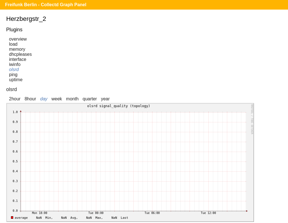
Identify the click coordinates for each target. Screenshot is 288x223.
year (105, 98)
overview (18, 39)
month (72, 98)
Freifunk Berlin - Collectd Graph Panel (45, 4)
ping (13, 74)
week (56, 98)
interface (17, 59)
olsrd (14, 69)
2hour (15, 98)
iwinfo (15, 64)
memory (17, 49)
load (13, 44)
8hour (30, 98)
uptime (15, 79)
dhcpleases (20, 54)
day (44, 98)
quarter (90, 98)
